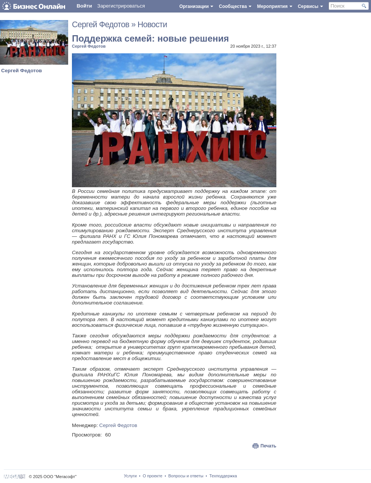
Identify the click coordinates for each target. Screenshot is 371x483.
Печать (268, 446)
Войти (84, 6)
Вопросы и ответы (186, 476)
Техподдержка (223, 476)
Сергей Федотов (21, 70)
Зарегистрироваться (121, 6)
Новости (152, 24)
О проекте (152, 476)
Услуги (130, 476)
